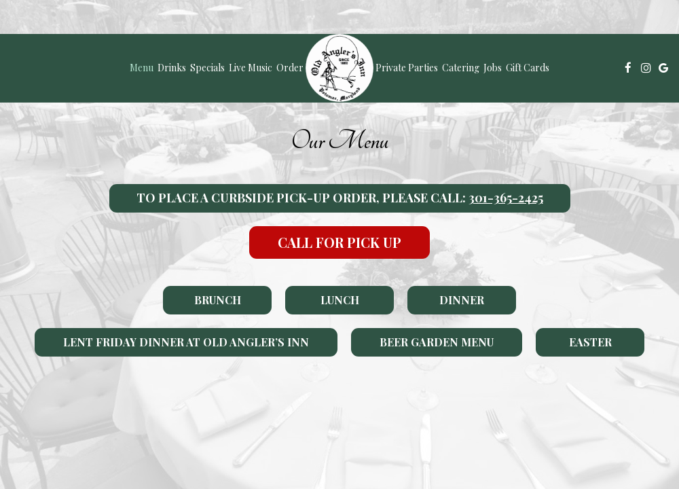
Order (290, 67)
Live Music (250, 67)
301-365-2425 (506, 197)
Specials (207, 67)
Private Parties (406, 67)
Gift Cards (527, 67)
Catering (460, 67)
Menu (141, 67)
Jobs (492, 67)
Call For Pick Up (339, 242)
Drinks (172, 67)
